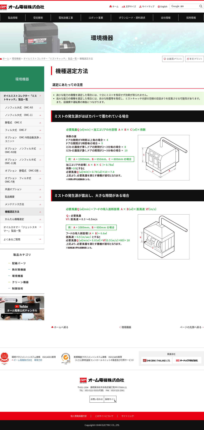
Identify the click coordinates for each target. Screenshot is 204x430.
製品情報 (13, 17)
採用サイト (117, 399)
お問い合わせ (87, 399)
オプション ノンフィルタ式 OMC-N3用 (21, 150)
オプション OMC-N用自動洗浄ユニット (22, 139)
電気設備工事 (66, 17)
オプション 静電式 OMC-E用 (21, 170)
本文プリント (194, 59)
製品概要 (9, 196)
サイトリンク (128, 415)
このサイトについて (104, 415)
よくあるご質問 (12, 239)
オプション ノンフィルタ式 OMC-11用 (21, 161)
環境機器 (16, 58)
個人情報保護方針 (79, 415)
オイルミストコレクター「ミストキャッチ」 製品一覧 (50, 58)
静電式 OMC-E (13, 122)
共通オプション (13, 189)
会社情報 (166, 17)
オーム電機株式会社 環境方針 (28, 360)
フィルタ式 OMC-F (16, 130)
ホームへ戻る (61, 327)
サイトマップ (148, 6)
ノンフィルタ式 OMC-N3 (19, 107)
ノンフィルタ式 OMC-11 (19, 115)
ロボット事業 (96, 17)
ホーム (115, 6)
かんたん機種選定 (14, 219)
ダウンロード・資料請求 (132, 17)
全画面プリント (172, 59)
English (163, 6)
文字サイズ (131, 6)
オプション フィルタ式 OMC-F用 (19, 179)
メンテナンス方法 (14, 204)
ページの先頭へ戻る (190, 327)
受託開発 (38, 17)
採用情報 (191, 17)
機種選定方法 (12, 211)
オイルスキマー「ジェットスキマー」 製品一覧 (20, 228)
